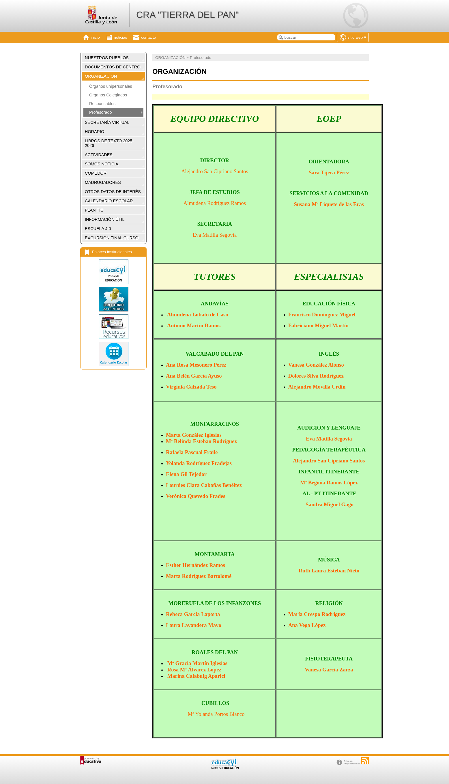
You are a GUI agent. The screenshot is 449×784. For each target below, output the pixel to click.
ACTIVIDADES (99, 154)
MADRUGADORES (103, 182)
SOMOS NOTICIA (101, 164)
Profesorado (100, 112)
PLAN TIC (94, 210)
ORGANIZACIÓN (101, 76)
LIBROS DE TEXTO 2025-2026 (109, 143)
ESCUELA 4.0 (98, 228)
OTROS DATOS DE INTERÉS (113, 191)
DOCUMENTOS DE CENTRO (112, 67)
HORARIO (94, 131)
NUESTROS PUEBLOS (107, 57)
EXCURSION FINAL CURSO (112, 238)
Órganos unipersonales (110, 86)
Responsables (102, 103)
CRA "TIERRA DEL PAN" (187, 15)
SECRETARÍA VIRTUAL (107, 122)
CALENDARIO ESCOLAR (109, 201)
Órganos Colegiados (108, 95)
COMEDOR (95, 173)
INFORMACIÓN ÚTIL (105, 219)
